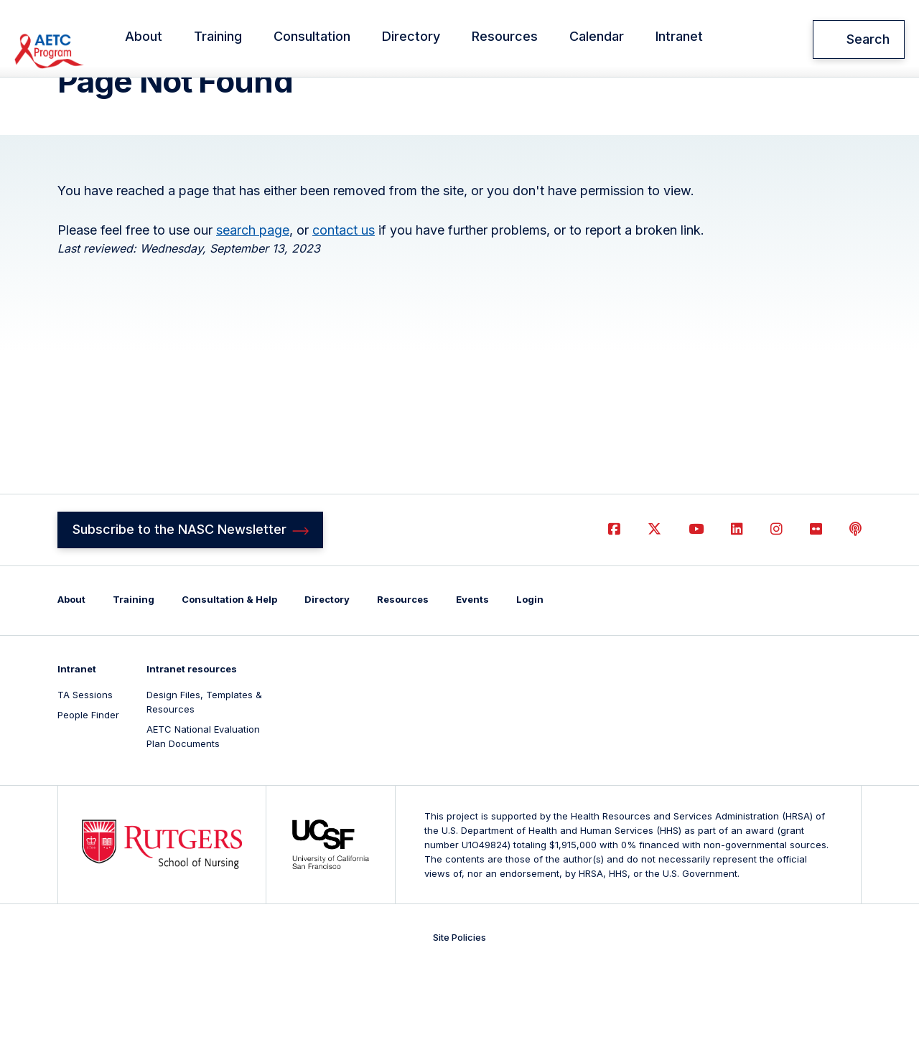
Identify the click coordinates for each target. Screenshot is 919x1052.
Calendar (634, 39)
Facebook (614, 607)
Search (868, 39)
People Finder (88, 793)
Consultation (349, 39)
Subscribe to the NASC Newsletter (179, 607)
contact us (343, 306)
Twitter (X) (654, 607)
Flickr (816, 607)
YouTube (696, 607)
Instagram (776, 607)
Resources (542, 39)
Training (255, 39)
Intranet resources (191, 747)
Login (530, 678)
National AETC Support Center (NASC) (94, 40)
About (181, 39)
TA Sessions (85, 773)
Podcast (855, 607)
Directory (448, 39)
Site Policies (459, 1016)
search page (252, 306)
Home (70, 95)
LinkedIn (737, 607)
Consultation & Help (229, 678)
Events (472, 678)
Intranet (716, 39)
